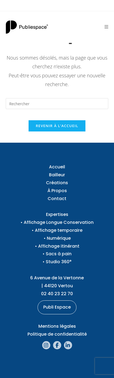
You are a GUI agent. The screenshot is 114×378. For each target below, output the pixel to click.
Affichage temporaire (58, 230)
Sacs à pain (59, 254)
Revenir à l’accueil (57, 125)
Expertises (57, 214)
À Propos (57, 190)
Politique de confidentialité (57, 334)
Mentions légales (57, 326)
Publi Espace (57, 307)
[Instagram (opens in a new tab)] (46, 345)
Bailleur (57, 175)
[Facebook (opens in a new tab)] (57, 345)
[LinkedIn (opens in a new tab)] (68, 345)
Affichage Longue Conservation (59, 222)
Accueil (57, 167)
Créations (57, 183)
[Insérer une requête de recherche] (57, 103)
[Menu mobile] (106, 27)
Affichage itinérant (58, 246)
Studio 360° (59, 262)
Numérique (59, 238)
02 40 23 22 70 (57, 294)
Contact (57, 198)
